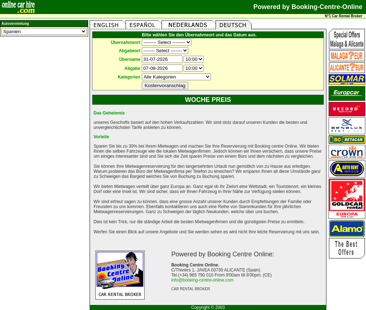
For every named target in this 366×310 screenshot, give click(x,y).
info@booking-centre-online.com (202, 280)
